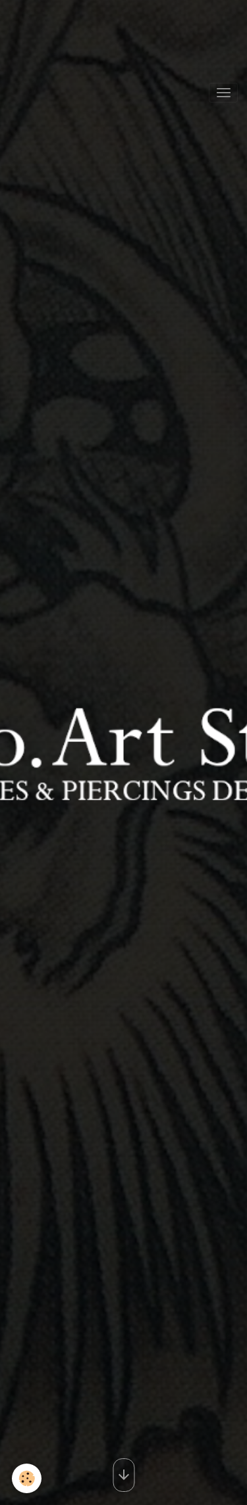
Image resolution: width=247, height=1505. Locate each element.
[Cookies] (26, 1478)
